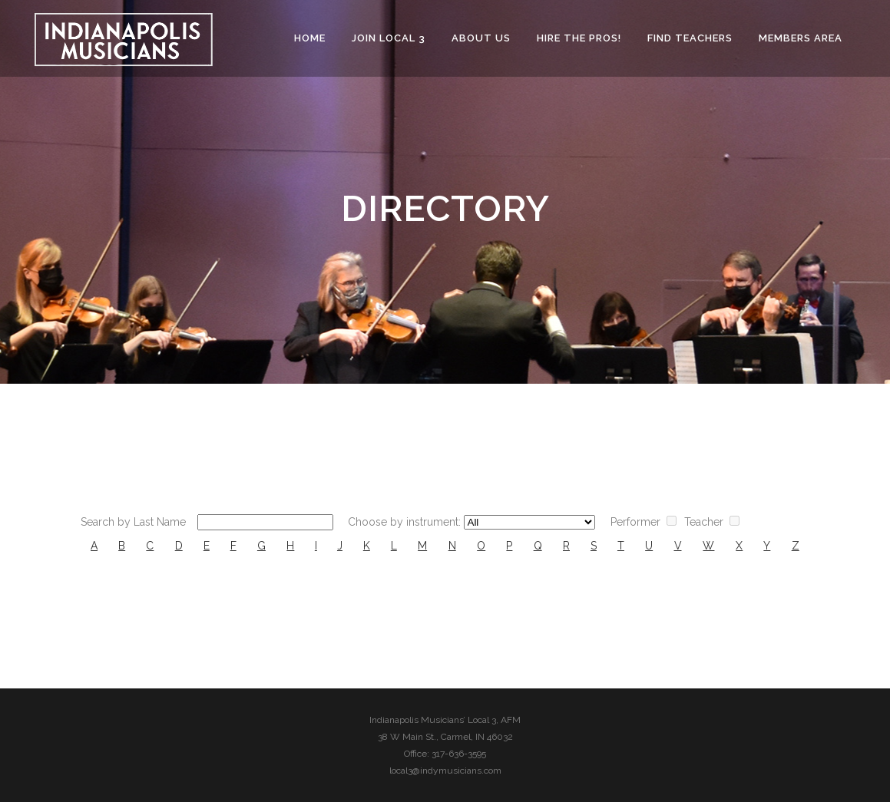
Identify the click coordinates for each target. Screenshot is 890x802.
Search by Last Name (133, 522)
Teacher (703, 522)
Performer (635, 522)
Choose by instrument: (404, 522)
